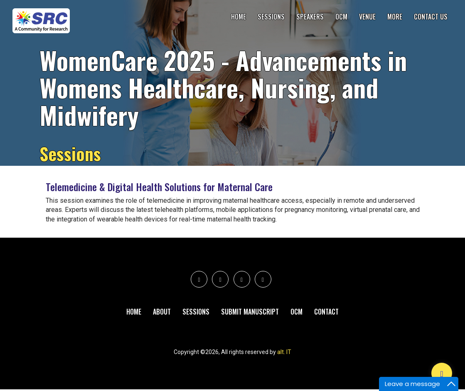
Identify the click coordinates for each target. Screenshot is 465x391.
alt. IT (284, 353)
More (394, 17)
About (162, 312)
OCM (341, 17)
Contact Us (431, 17)
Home (238, 17)
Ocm (296, 312)
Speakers (310, 17)
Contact (326, 312)
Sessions (271, 17)
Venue (367, 17)
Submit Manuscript (250, 312)
